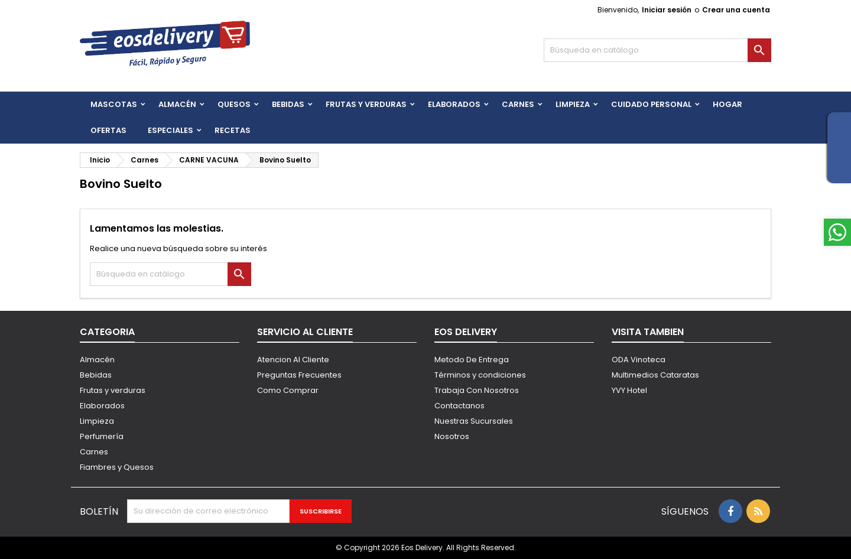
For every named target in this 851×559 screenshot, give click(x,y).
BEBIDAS (288, 104)
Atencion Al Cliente (293, 359)
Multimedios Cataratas (655, 375)
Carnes (518, 104)
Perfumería (102, 436)
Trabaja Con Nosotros (476, 390)
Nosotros (451, 436)
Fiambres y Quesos (117, 467)
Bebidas (96, 375)
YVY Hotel (629, 390)
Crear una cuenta (736, 10)
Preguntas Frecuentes (299, 375)
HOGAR (727, 104)
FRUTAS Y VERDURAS (366, 104)
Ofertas (108, 130)
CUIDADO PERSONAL (651, 104)
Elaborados (454, 104)
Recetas (233, 130)
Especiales (170, 130)
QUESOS (234, 104)
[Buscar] (657, 50)
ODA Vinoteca (638, 359)
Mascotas (113, 104)
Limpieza (573, 104)
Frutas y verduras (112, 390)
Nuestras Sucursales (473, 421)
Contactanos (459, 405)
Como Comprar (288, 390)
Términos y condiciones (480, 375)
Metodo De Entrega (471, 359)
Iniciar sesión (666, 10)
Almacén (177, 104)
